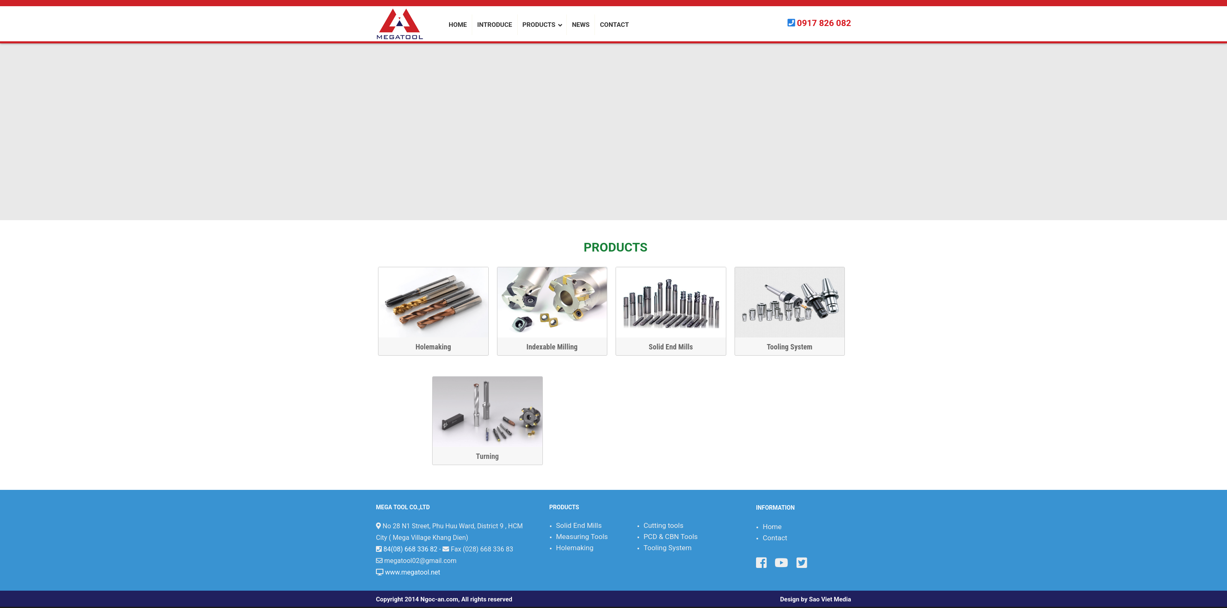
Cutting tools (664, 525)
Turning (748, 456)
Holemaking (439, 346)
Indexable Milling (558, 346)
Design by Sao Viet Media (815, 599)
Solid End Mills (677, 346)
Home (772, 526)
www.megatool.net (412, 572)
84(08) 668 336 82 (410, 549)
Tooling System (795, 346)
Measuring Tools (582, 536)
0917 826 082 (824, 23)
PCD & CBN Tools (671, 536)
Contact (775, 538)
